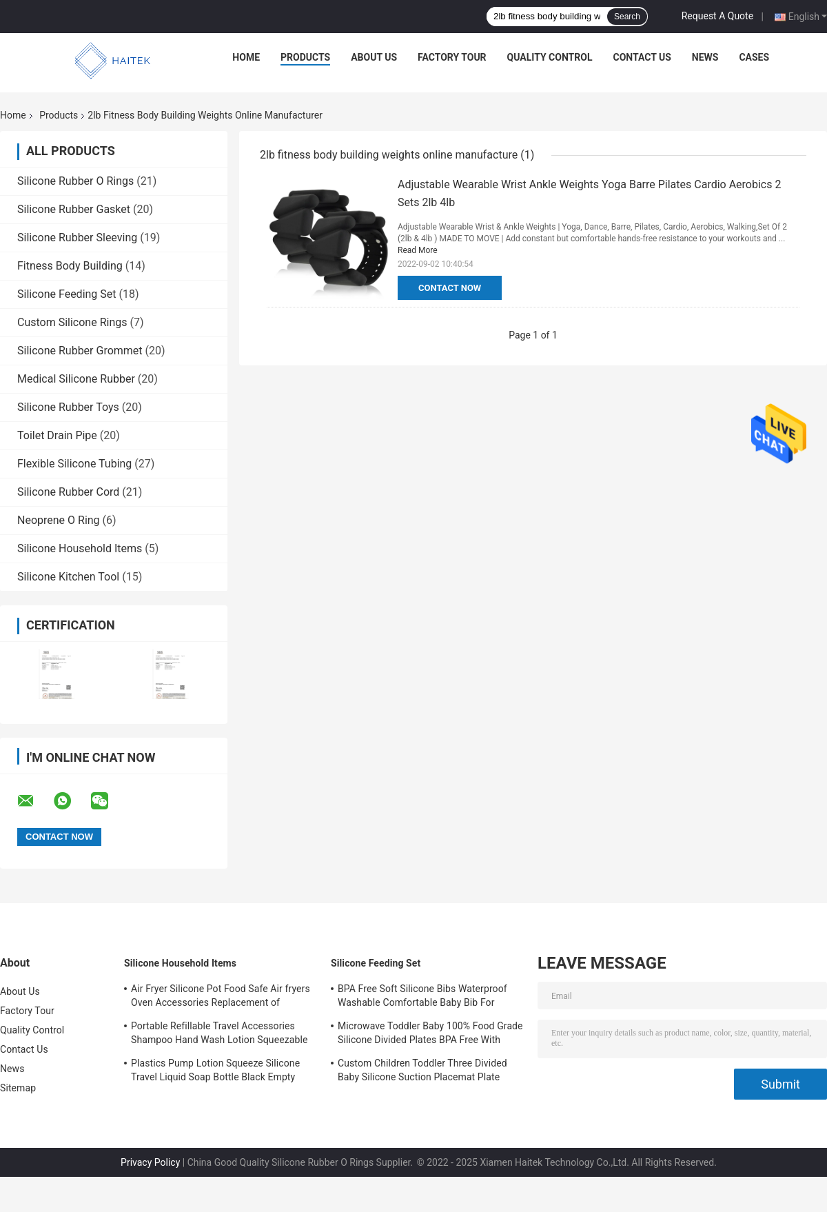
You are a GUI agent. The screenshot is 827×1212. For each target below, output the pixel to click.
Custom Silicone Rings (72, 322)
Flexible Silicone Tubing (74, 463)
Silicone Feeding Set (66, 294)
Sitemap (18, 1087)
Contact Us (642, 57)
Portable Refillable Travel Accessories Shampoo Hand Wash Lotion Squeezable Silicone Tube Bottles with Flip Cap (219, 1034)
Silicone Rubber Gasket (73, 209)
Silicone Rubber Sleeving (77, 237)
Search (627, 16)
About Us (374, 57)
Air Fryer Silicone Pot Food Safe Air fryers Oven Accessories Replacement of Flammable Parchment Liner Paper (220, 997)
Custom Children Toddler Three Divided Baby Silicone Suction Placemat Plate (422, 1070)
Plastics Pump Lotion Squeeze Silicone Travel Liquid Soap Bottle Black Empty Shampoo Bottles (215, 1072)
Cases (754, 57)
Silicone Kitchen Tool (68, 576)
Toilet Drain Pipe (57, 435)
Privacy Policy (150, 1162)
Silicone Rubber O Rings (75, 181)
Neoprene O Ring (58, 520)
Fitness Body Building (70, 265)
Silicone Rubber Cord (68, 491)
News (705, 57)
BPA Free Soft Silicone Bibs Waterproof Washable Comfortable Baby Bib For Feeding (422, 997)
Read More (418, 250)
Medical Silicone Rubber (76, 378)
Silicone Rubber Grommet (80, 350)
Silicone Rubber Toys (68, 407)
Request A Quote (717, 15)
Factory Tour (452, 57)
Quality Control (550, 57)
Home (246, 57)
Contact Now (449, 288)
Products (305, 57)
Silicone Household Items (79, 548)
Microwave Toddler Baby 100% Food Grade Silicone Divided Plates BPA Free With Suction (430, 1034)
